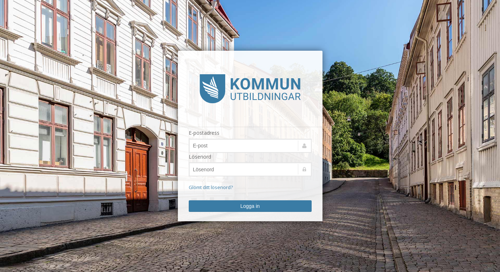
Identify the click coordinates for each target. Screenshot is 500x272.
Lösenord (200, 156)
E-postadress (204, 132)
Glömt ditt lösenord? (211, 187)
